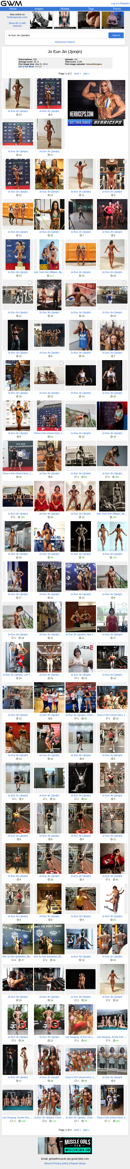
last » (86, 73)
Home (13, 8)
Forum (117, 8)
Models (65, 8)
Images (39, 8)
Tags (91, 8)
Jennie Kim (117, 1037)
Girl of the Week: (26, 66)
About (47, 1163)
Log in (114, 3)
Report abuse (78, 1163)
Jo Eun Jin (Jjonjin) (18, 111)
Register (124, 3)
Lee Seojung (72, 1037)
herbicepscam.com (17, 17)
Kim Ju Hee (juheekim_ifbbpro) (19, 956)
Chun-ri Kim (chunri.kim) (47, 433)
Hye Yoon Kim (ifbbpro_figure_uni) (52, 272)
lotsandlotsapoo (94, 64)
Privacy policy (61, 1163)
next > (77, 73)
